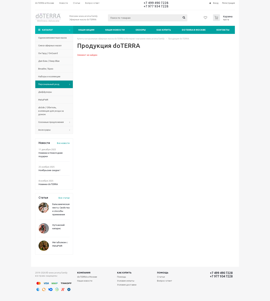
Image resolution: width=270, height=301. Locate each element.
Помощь (162, 272)
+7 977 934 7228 (156, 6)
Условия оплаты (125, 280)
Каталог (47, 30)
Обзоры (141, 30)
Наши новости (115, 30)
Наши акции (86, 30)
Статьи (161, 277)
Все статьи (64, 198)
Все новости (63, 143)
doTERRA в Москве (194, 30)
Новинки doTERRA (48, 184)
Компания (83, 272)
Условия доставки (126, 284)
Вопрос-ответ (164, 280)
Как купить (164, 30)
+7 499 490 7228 (156, 3)
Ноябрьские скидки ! (49, 170)
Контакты (222, 30)
